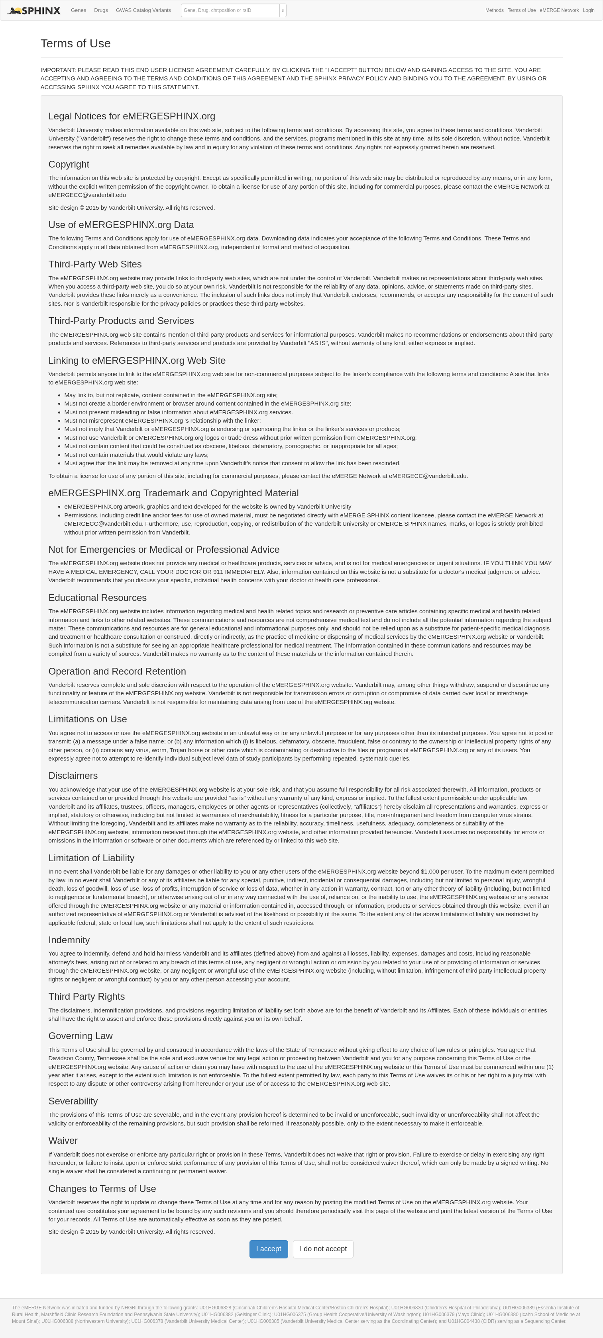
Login (589, 10)
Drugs (101, 10)
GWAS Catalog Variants (143, 10)
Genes (78, 10)
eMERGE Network (559, 10)
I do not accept (323, 1249)
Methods (494, 10)
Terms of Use (522, 10)
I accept (268, 1249)
